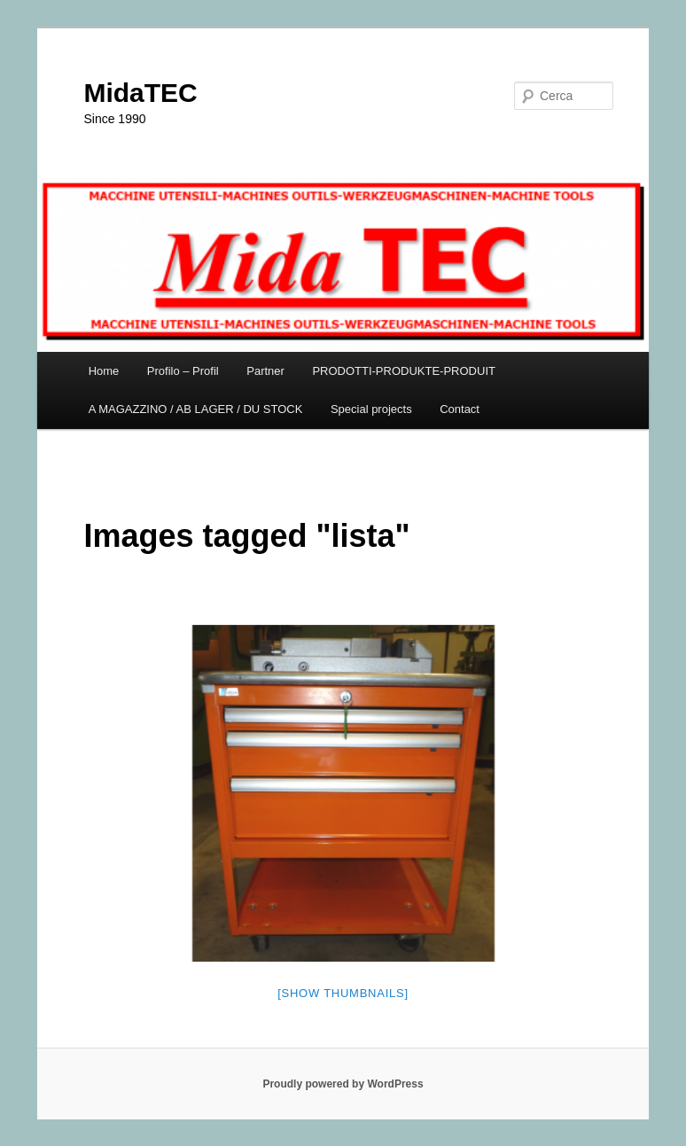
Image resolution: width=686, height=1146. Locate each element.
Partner (265, 371)
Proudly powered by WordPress (342, 1084)
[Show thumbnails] (343, 993)
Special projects (371, 409)
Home (104, 371)
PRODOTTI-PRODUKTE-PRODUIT (403, 371)
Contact (459, 409)
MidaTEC (140, 92)
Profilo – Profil (183, 371)
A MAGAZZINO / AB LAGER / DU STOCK (196, 409)
